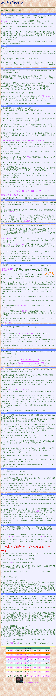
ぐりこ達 (25, 389)
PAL (17, 341)
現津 (37, 511)
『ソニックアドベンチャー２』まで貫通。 (31, 363)
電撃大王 (7, 269)
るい (11, 562)
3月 (15, 654)
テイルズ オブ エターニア (27, 333)
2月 (11, 650)
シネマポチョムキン (22, 305)
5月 (21, 654)
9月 (35, 654)
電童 (28, 157)
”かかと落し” (30, 360)
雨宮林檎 (4, 21)
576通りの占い (45, 96)
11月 (43, 654)
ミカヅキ (4, 369)
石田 (11, 643)
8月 (31, 654)
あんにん (8, 497)
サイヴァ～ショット (16, 365)
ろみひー (5, 311)
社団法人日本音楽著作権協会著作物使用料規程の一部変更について (24, 140)
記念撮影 (27, 221)
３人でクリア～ (13, 212)
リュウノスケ (40, 536)
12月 (47, 659)
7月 (28, 654)
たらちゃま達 (12, 389)
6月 (25, 654)
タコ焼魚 (10, 536)
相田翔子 (25, 311)
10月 (38, 654)
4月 (18, 654)
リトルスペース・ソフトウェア (14, 244)
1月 (8, 654)
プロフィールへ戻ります (31, 682)
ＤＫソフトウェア (7, 238)
